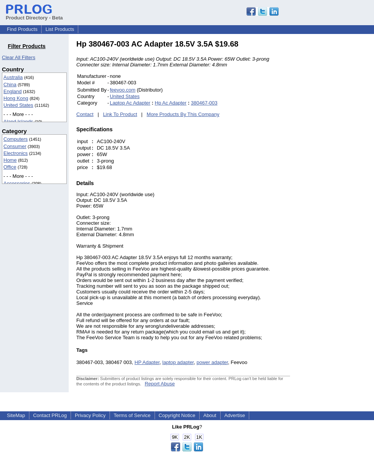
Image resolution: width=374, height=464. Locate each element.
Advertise (234, 415)
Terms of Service (132, 415)
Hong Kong (15, 98)
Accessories (16, 183)
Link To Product (120, 114)
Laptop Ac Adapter (130, 103)
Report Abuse (160, 384)
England (12, 91)
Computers (15, 139)
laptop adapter (177, 362)
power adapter (212, 362)
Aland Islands (18, 121)
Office (9, 167)
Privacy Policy (90, 415)
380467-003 (204, 103)
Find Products (22, 29)
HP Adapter (147, 362)
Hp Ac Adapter (171, 103)
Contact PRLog (50, 415)
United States (18, 105)
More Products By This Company (183, 114)
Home (10, 160)
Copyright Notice (177, 415)
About (209, 415)
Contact (85, 114)
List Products (59, 29)
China (9, 84)
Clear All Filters (18, 57)
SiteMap (16, 415)
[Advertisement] (341, 154)
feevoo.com (122, 90)
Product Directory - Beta (34, 15)
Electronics (15, 153)
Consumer (14, 146)
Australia (13, 77)
